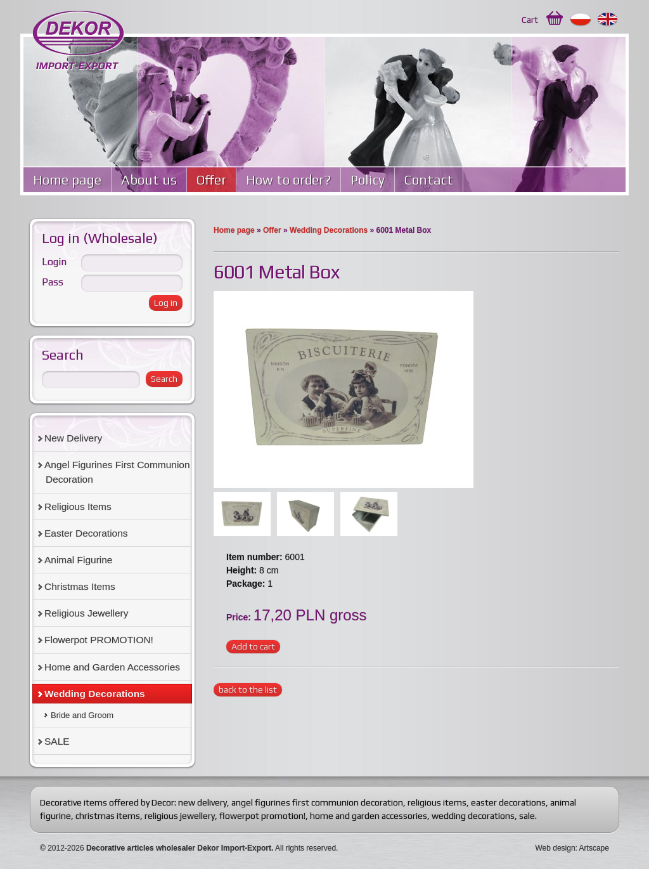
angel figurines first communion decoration (317, 802)
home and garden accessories (368, 816)
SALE (57, 741)
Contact (428, 180)
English (608, 20)
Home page (67, 180)
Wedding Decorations (329, 230)
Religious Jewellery (86, 613)
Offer (211, 180)
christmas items (107, 816)
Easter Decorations (86, 533)
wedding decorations (473, 816)
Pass (52, 282)
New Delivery (73, 438)
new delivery (202, 802)
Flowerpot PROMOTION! (98, 639)
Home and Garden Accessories (112, 667)
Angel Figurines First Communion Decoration (117, 472)
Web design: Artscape (572, 848)
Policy (367, 180)
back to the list (248, 689)
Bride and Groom (82, 715)
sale (527, 816)
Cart (530, 20)
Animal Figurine (78, 559)
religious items (437, 802)
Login (54, 262)
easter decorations (508, 802)
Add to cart (253, 646)
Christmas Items (79, 586)
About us (149, 180)
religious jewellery (180, 816)
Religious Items (78, 506)
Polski (581, 20)
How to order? (288, 180)
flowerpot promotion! (262, 816)
